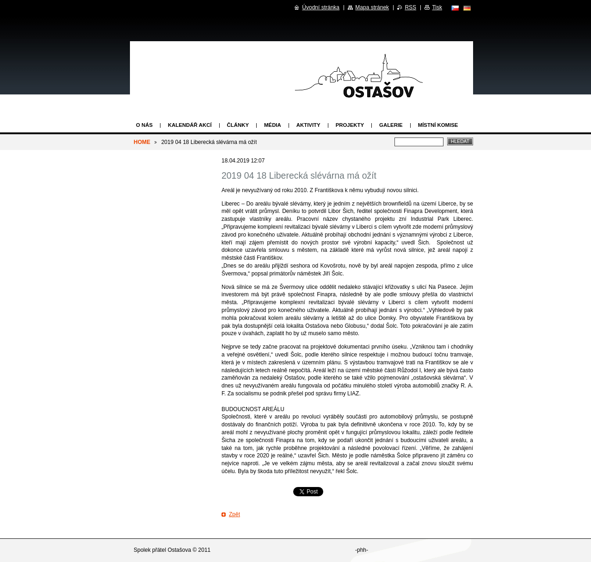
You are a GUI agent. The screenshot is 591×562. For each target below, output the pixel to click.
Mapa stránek (372, 7)
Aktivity (308, 125)
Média (272, 125)
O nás (144, 125)
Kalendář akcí (190, 125)
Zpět (234, 514)
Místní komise (438, 125)
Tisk (437, 7)
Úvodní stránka (320, 7)
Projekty (350, 125)
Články (238, 125)
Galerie (391, 125)
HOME (142, 142)
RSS (410, 7)
